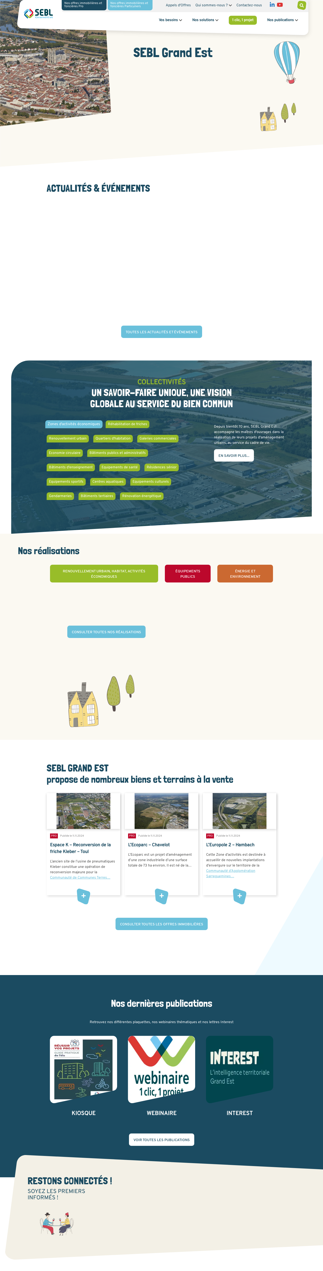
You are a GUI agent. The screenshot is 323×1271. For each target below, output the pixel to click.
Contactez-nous (249, 5)
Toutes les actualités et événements (162, 332)
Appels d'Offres (178, 5)
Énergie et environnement (245, 574)
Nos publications (280, 20)
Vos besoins (168, 20)
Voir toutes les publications (161, 1140)
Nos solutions (203, 20)
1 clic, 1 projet (242, 20)
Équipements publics (187, 574)
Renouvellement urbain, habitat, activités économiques (104, 574)
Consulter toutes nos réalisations (106, 632)
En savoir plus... (233, 456)
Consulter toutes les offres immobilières (161, 924)
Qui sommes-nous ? (211, 5)
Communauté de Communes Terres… (80, 877)
